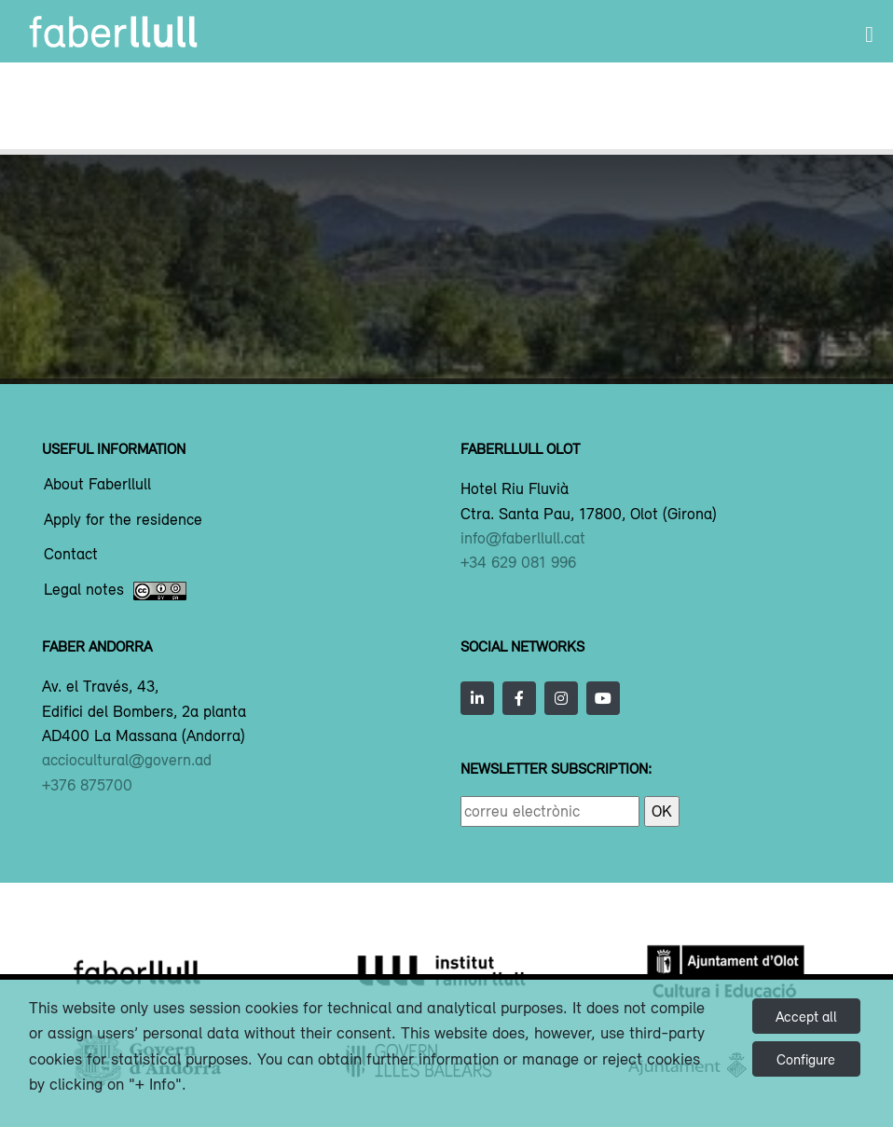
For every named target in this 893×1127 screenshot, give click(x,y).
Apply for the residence (123, 520)
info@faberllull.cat (522, 538)
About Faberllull (97, 484)
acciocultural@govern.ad (127, 759)
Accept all (806, 1016)
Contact (71, 554)
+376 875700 (87, 785)
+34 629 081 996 (518, 562)
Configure (805, 1059)
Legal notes (115, 591)
